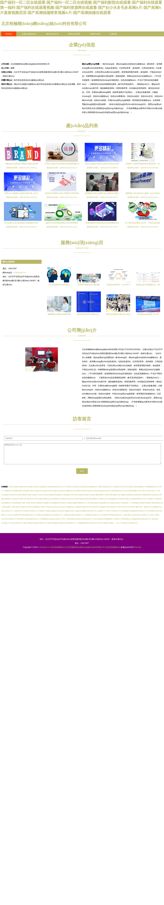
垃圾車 (28, 507)
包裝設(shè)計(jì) (67, 503)
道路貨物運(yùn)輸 (18, 507)
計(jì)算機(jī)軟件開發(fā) (58, 507)
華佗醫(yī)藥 (16, 495)
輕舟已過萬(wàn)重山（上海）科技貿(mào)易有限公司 (118, 527)
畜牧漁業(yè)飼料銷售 (134, 499)
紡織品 (123, 499)
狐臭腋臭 (67, 499)
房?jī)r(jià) (62, 511)
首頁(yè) (8, 34)
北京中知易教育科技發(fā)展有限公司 (21, 519)
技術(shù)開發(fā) (37, 507)
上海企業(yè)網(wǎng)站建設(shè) (98, 507)
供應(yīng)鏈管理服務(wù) (76, 507)
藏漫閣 (46, 507)
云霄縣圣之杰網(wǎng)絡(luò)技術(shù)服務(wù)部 (56, 515)
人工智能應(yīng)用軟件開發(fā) (140, 507)
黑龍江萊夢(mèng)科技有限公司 (34, 527)
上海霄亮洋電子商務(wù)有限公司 (25, 515)
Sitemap (137, 551)
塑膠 (100, 491)
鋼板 (137, 511)
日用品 (13, 511)
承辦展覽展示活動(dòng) (151, 499)
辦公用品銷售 (101, 511)
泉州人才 (154, 495)
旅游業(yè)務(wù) (125, 503)
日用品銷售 (124, 507)
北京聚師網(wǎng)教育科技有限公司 (133, 515)
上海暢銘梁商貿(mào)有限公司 (87, 527)
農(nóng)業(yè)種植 (17, 491)
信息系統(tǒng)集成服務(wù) (135, 491)
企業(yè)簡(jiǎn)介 (29, 34)
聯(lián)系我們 (74, 34)
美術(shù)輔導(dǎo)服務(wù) (53, 499)
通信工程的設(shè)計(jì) (49, 511)
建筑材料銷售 (137, 503)
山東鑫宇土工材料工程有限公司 (108, 515)
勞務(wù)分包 (104, 503)
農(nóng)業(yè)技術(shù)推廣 (84, 499)
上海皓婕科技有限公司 (92, 519)
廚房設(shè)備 (32, 503)
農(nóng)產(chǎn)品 (35, 499)
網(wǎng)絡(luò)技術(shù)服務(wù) (60, 495)
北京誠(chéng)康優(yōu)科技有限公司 (48, 519)
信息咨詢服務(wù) (57, 551)
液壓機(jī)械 (150, 491)
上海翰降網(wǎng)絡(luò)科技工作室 (52, 523)
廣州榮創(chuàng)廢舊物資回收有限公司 (136, 523)
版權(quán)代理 (119, 491)
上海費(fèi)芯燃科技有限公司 (73, 519)
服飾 (94, 511)
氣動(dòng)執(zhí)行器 (84, 511)
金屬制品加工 (71, 511)
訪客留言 (113, 34)
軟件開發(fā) (25, 495)
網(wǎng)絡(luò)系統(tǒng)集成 (94, 495)
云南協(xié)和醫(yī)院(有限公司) (85, 515)
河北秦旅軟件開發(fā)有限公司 (111, 519)
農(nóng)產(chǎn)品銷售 (39, 495)
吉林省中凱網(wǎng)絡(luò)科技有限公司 (61, 527)
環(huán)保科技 (129, 511)
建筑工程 (23, 503)
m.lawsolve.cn (20, 272)
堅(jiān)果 (16, 503)
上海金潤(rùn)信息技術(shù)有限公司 (136, 519)
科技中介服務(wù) (148, 503)
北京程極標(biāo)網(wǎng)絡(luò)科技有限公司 (44, 23)
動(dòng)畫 (28, 491)
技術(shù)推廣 (111, 495)
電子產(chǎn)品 (145, 495)
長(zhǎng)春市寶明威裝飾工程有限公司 (107, 523)
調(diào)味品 (115, 507)
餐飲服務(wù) (100, 499)
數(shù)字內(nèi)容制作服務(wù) (127, 495)
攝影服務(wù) (113, 503)
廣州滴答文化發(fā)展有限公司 (28, 523)
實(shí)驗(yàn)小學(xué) (115, 511)
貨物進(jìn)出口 (107, 491)
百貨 (72, 499)
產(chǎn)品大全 (52, 34)
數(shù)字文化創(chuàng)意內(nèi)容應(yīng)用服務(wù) (78, 491)
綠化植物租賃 (53, 491)
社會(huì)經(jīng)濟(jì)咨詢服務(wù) (86, 503)
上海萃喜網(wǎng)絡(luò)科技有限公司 (79, 523)
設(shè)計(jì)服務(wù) (40, 491)
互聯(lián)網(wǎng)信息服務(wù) (49, 503)
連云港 (157, 491)
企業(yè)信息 (95, 34)
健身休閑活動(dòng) (113, 499)
